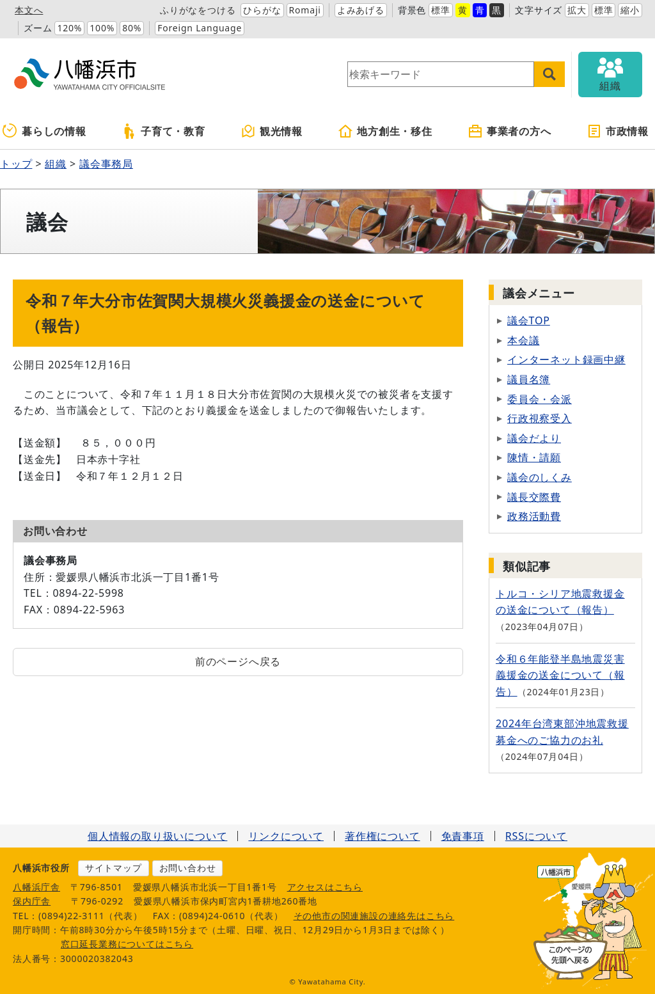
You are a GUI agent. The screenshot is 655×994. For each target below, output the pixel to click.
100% (102, 28)
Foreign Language (199, 28)
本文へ (29, 10)
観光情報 (272, 131)
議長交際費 (534, 497)
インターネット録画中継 (566, 359)
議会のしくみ (539, 477)
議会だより (534, 438)
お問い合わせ (187, 868)
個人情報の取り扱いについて (157, 836)
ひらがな (262, 10)
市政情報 (618, 131)
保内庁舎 (32, 901)
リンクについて (286, 836)
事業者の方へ (509, 131)
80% (131, 28)
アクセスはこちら (325, 887)
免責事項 (462, 836)
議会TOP (528, 320)
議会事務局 (106, 164)
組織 (56, 164)
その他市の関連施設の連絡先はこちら (374, 916)
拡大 (577, 10)
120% (69, 28)
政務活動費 (534, 516)
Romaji (305, 10)
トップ (16, 164)
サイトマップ (113, 868)
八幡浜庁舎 (36, 887)
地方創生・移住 (385, 131)
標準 (440, 10)
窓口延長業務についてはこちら (127, 944)
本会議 (523, 340)
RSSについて (536, 836)
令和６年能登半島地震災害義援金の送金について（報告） (560, 675)
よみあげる (360, 10)
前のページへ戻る (238, 661)
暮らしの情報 (44, 131)
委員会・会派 (539, 399)
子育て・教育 (163, 131)
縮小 (630, 10)
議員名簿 (528, 379)
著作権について (382, 836)
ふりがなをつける (197, 10)
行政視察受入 (539, 418)
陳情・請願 (534, 457)
